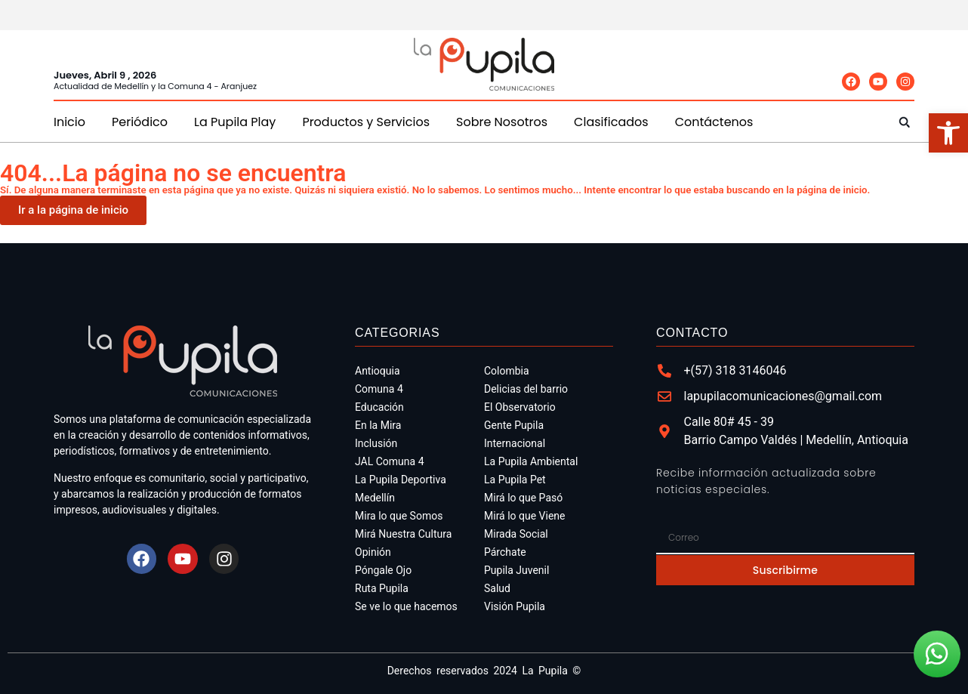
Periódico (140, 122)
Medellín (375, 498)
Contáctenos (714, 122)
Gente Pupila (514, 425)
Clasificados (611, 122)
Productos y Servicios (366, 122)
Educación (379, 407)
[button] (904, 122)
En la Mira (378, 425)
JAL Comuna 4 (389, 461)
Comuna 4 (379, 389)
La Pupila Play (235, 122)
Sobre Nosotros (501, 122)
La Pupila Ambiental (531, 461)
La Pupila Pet (515, 479)
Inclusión (376, 443)
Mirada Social (516, 534)
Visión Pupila (514, 606)
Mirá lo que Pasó (523, 498)
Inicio (69, 122)
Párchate (505, 552)
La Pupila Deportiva (400, 479)
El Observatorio (520, 407)
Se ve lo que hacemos (406, 606)
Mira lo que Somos (398, 516)
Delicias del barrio (526, 389)
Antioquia (377, 371)
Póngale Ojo (383, 570)
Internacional (514, 443)
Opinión (373, 552)
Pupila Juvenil (516, 570)
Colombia (506, 371)
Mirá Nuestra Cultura (403, 534)
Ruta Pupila (381, 588)
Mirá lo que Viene (525, 516)
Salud (497, 588)
